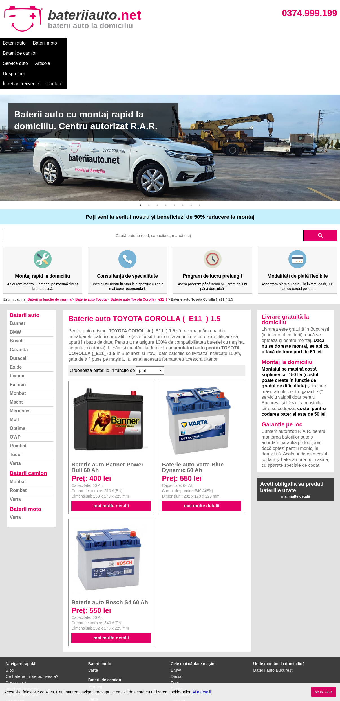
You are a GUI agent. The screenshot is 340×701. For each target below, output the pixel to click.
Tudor (16, 413)
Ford (175, 641)
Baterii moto (45, 43)
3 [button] (157, 164)
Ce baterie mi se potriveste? (32, 635)
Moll (14, 378)
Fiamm (17, 335)
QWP (15, 396)
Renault (178, 660)
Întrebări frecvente (206, 43)
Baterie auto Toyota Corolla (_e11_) (139, 259)
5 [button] (174, 164)
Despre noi (171, 43)
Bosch (17, 300)
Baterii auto (14, 43)
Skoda (177, 648)
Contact (239, 43)
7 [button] (191, 164)
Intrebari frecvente (23, 648)
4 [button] (166, 164)
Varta (15, 422)
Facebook (15, 660)
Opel (175, 673)
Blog (10, 629)
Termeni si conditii (22, 654)
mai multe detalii (111, 465)
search (320, 195)
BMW (15, 291)
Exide (16, 326)
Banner (17, 282)
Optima (17, 387)
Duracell (19, 317)
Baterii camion (28, 432)
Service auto (118, 43)
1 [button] (140, 164)
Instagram (15, 666)
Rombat (18, 405)
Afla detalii (201, 692)
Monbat (18, 352)
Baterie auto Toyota (91, 259)
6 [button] (183, 164)
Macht (16, 361)
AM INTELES (323, 691)
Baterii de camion (81, 43)
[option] (170, 107)
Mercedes (20, 370)
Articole (145, 43)
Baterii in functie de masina (49, 259)
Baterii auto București (273, 629)
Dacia (176, 635)
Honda (177, 679)
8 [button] (199, 164)
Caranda (19, 308)
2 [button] (149, 164)
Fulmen (18, 343)
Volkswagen (182, 654)
